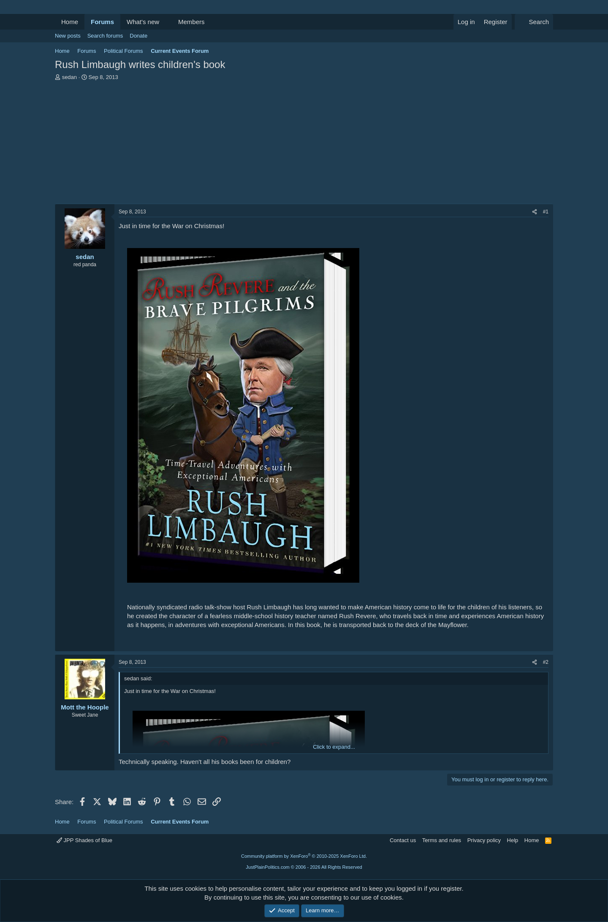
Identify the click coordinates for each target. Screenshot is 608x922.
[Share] (534, 212)
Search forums (105, 36)
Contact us (403, 840)
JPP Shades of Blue (84, 840)
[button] (166, 22)
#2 (545, 662)
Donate (138, 36)
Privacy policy (484, 840)
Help (512, 840)
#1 (545, 212)
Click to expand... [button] (334, 747)
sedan (69, 77)
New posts (68, 36)
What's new (143, 21)
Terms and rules (441, 840)
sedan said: (138, 678)
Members (191, 21)
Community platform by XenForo (304, 856)
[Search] (534, 22)
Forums (102, 21)
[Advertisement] (304, 144)
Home (69, 21)
